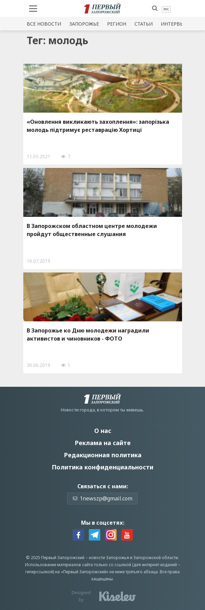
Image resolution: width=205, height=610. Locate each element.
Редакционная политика (103, 455)
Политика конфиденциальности (102, 467)
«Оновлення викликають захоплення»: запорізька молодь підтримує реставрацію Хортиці (98, 126)
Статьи (143, 24)
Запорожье (84, 24)
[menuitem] (166, 9)
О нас (102, 431)
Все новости (44, 24)
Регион (116, 24)
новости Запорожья (109, 557)
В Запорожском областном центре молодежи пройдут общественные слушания (92, 230)
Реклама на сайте (103, 443)
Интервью (174, 24)
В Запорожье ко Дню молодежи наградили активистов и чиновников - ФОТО (88, 334)
